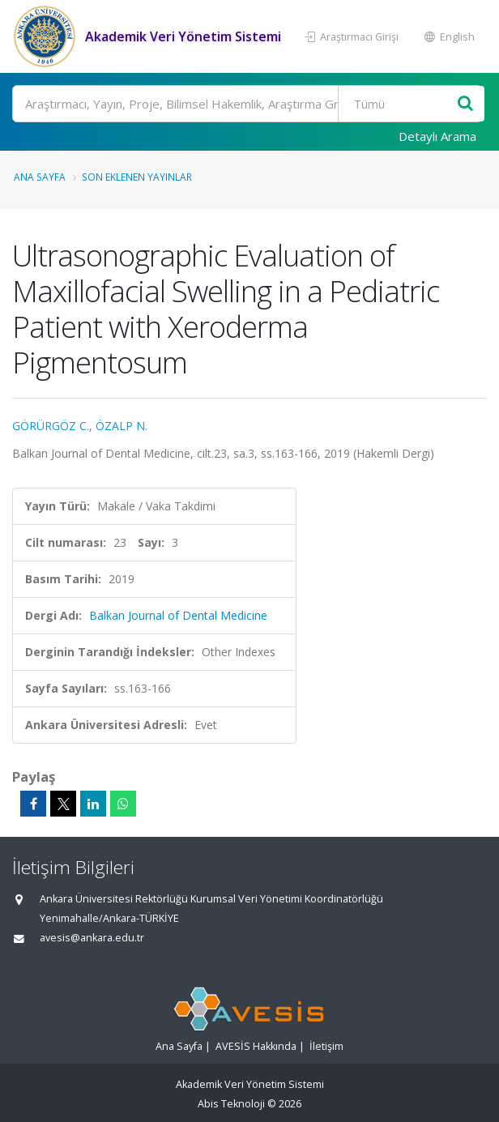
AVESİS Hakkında (255, 1046)
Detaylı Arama (437, 136)
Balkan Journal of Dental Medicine (178, 615)
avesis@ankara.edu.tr (92, 938)
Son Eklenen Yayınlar (137, 176)
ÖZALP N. (121, 425)
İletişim (326, 1046)
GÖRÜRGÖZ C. (50, 425)
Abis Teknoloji (231, 1104)
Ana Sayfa (40, 176)
